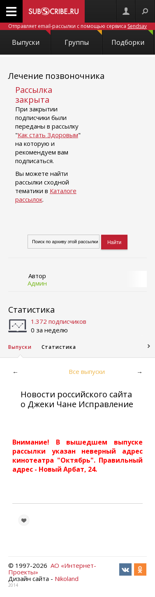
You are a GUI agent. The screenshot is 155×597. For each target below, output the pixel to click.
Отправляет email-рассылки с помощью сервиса (77, 26)
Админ (37, 283)
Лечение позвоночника (56, 75)
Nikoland (67, 578)
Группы (83, 38)
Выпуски (31, 38)
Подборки (132, 38)
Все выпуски (87, 371)
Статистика (31, 309)
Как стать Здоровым (48, 135)
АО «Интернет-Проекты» (52, 568)
